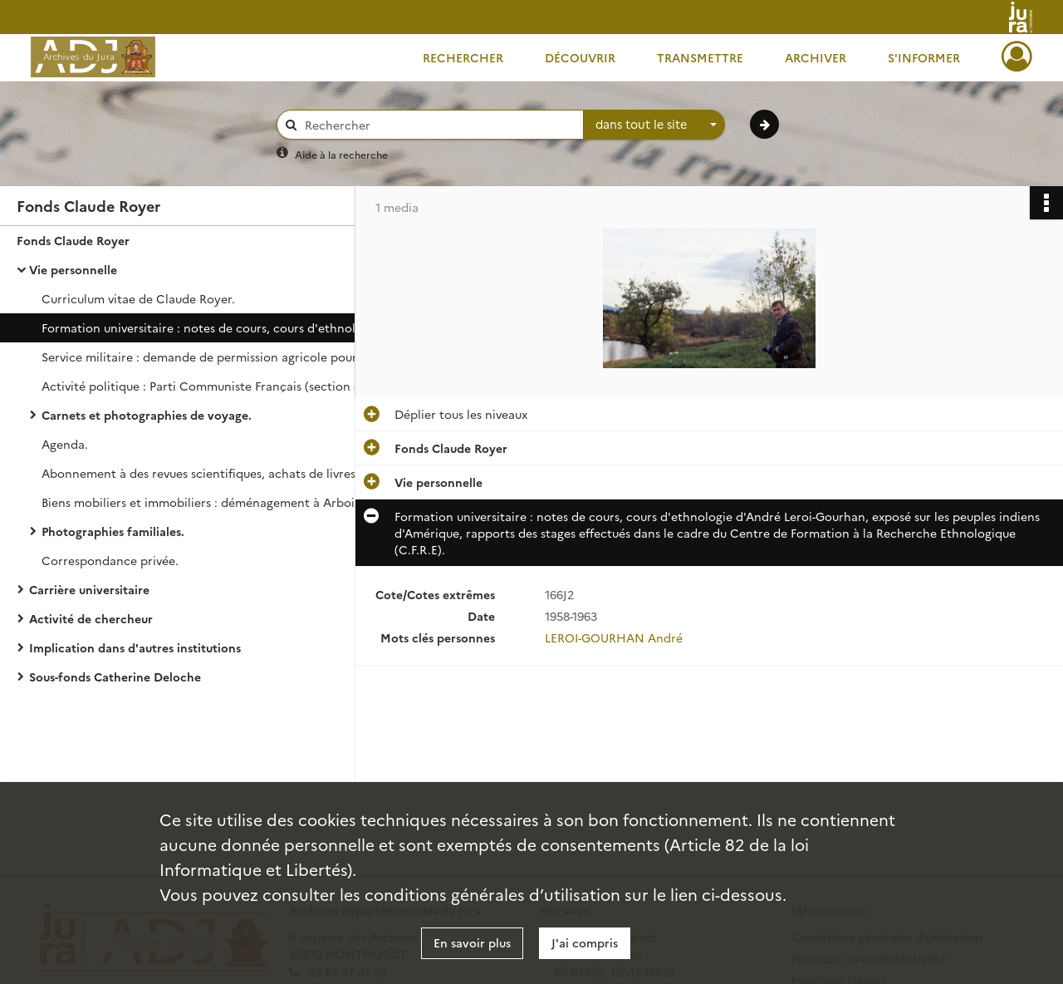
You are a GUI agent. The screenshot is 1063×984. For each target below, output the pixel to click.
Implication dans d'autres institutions (135, 647)
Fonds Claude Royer (73, 240)
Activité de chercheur (91, 618)
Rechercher (463, 57)
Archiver (815, 57)
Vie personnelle (73, 269)
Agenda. (65, 443)
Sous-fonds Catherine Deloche (115, 676)
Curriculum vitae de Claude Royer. (138, 298)
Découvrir (580, 57)
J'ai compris (584, 942)
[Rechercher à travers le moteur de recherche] (438, 125)
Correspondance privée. (110, 560)
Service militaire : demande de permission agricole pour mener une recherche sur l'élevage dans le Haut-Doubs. (208, 356)
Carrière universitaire (89, 589)
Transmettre (700, 57)
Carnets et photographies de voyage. (147, 414)
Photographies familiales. (113, 531)
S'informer (924, 57)
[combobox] (654, 125)
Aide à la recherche (341, 154)
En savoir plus (472, 942)
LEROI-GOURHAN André (614, 637)
